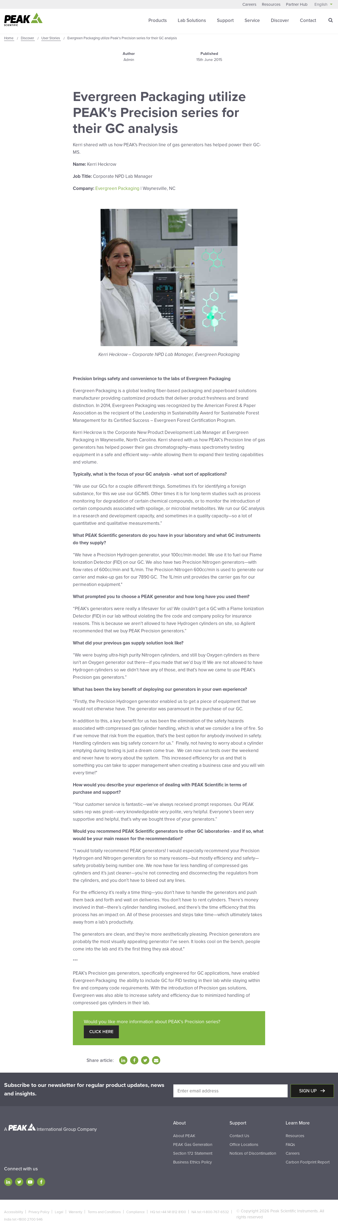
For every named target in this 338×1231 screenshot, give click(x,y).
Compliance (135, 1212)
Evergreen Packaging (117, 188)
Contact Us (239, 1135)
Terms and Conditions (104, 1212)
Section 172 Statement (192, 1153)
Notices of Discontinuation (253, 1153)
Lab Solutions (192, 20)
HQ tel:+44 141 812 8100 (168, 1212)
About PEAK (184, 1135)
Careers (249, 4)
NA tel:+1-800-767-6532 (210, 1212)
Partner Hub (297, 4)
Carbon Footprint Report (308, 1162)
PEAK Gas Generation (192, 1144)
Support (225, 20)
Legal (59, 1212)
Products (157, 20)
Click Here (101, 1031)
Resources (271, 4)
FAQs (290, 1144)
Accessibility (13, 1212)
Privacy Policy (38, 1212)
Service (252, 20)
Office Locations (244, 1144)
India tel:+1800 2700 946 (23, 1219)
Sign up (308, 1091)
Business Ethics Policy (192, 1162)
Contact (308, 20)
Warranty (75, 1212)
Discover (280, 20)
